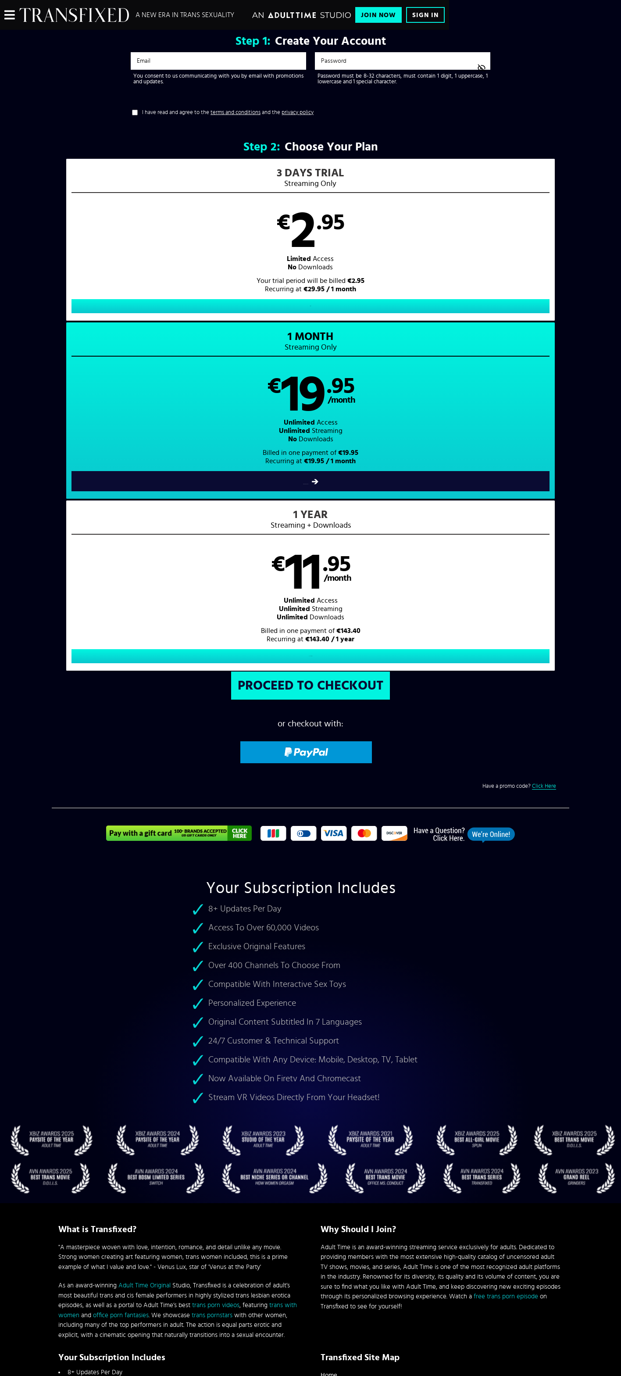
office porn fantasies (121, 982)
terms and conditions (236, 112)
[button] (181, 248)
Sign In (425, 15)
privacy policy (298, 112)
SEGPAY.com (393, 1303)
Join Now (378, 15)
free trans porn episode (506, 963)
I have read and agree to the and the (228, 112)
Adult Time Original (144, 952)
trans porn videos (215, 972)
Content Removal (311, 1309)
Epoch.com (167, 1303)
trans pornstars (212, 982)
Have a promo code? (519, 453)
